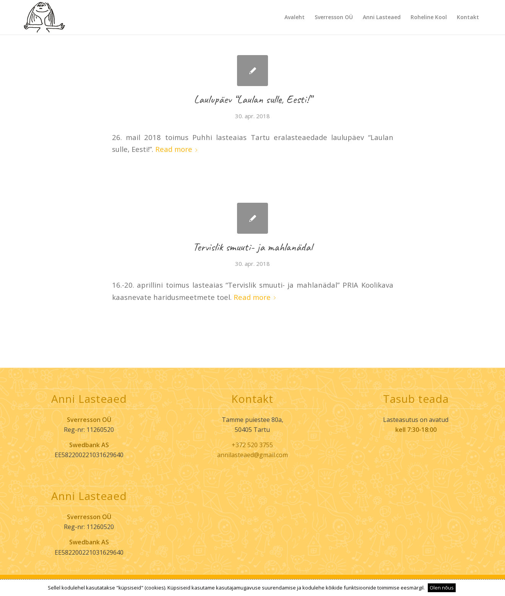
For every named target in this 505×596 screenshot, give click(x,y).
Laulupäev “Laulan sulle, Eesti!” (253, 99)
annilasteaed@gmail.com (252, 455)
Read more (177, 149)
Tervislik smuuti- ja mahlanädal (252, 246)
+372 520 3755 (252, 445)
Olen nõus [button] (442, 587)
